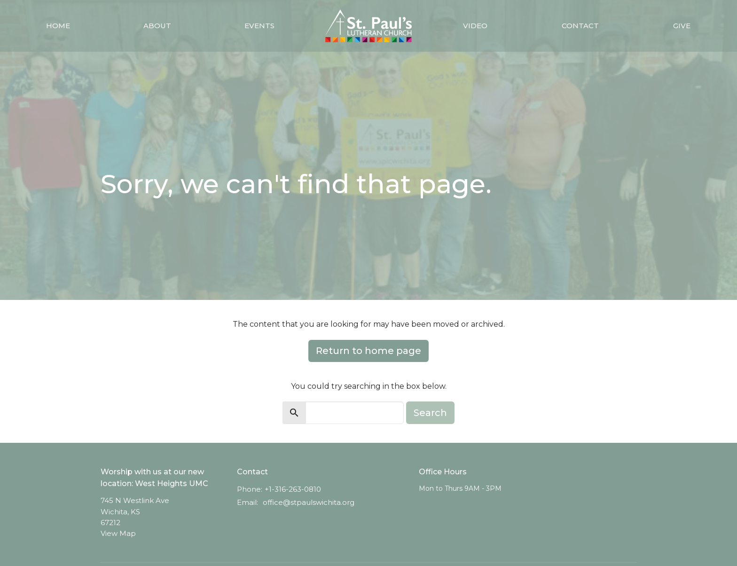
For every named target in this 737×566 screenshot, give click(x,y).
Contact (580, 25)
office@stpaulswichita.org (308, 502)
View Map (118, 533)
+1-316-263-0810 (293, 489)
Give (681, 25)
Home (58, 25)
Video (475, 25)
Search (430, 412)
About (157, 25)
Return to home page (368, 350)
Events (259, 25)
